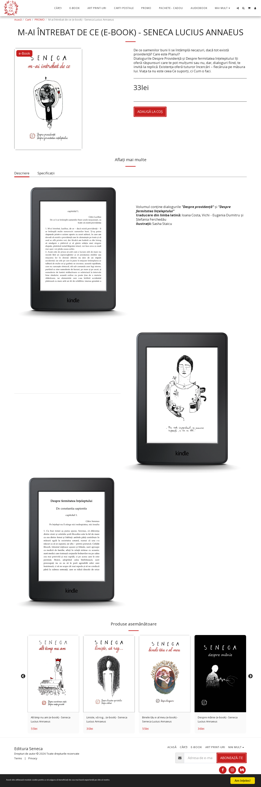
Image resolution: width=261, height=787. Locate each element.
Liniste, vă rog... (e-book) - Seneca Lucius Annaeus (106, 720)
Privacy (32, 760)
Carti (28, 19)
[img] (53, 673)
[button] (237, 8)
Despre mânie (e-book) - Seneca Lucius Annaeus (217, 720)
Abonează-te (231, 759)
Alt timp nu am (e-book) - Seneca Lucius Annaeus (50, 720)
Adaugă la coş (150, 111)
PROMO (40, 19)
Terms (18, 760)
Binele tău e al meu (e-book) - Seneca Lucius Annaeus (164, 720)
